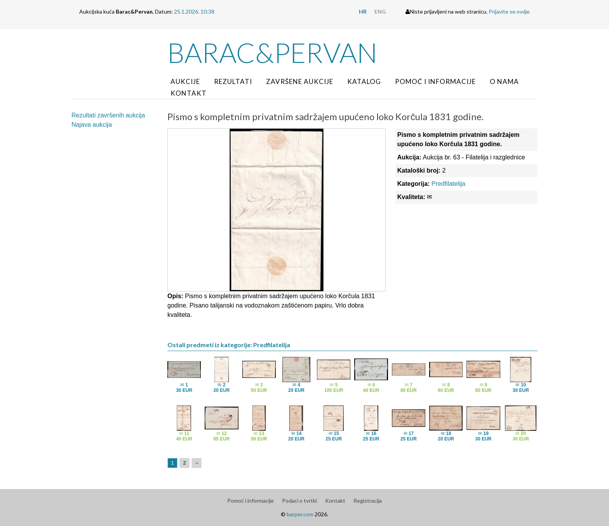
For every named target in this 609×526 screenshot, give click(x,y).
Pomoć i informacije (435, 81)
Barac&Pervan (272, 52)
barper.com (300, 514)
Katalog (364, 81)
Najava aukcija (91, 124)
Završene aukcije (299, 81)
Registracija (367, 500)
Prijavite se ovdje (509, 11)
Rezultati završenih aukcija (108, 115)
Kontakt (189, 93)
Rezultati (233, 81)
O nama (504, 81)
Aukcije (185, 81)
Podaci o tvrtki (299, 500)
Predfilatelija (448, 183)
